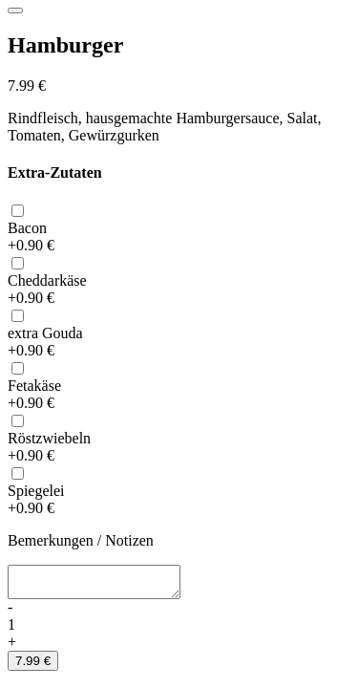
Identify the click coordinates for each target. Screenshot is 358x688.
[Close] (15, 10)
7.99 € (33, 666)
